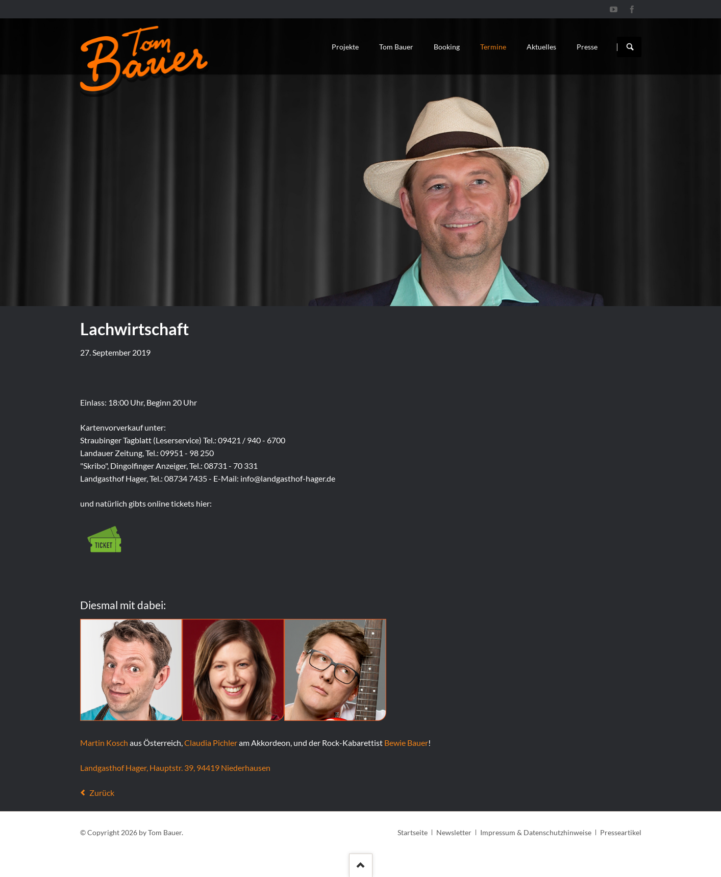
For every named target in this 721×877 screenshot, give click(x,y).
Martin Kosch (104, 742)
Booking (447, 46)
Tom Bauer (396, 46)
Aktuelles (541, 46)
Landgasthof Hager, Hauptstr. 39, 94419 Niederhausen (175, 767)
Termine (493, 46)
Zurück (101, 792)
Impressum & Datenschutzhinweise (535, 832)
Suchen (630, 47)
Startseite (412, 832)
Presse (587, 46)
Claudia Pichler (210, 742)
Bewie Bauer (406, 742)
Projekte (345, 46)
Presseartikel (620, 832)
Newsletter (453, 832)
